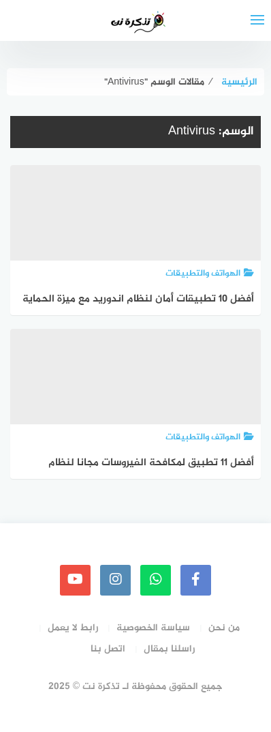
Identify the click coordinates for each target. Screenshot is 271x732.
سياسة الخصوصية (153, 628)
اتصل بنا (108, 649)
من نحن (224, 628)
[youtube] (75, 580)
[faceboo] (195, 580)
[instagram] (115, 580)
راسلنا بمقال (169, 649)
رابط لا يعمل (73, 628)
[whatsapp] (155, 580)
